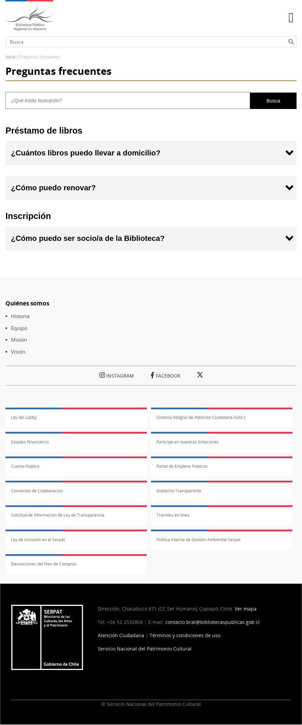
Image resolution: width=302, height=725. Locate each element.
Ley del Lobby (24, 417)
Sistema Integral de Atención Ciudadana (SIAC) (200, 417)
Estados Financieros (30, 441)
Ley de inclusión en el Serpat (38, 539)
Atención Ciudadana (121, 635)
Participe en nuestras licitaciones (187, 441)
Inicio (10, 57)
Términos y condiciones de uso (185, 635)
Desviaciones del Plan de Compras (44, 563)
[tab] (151, 153)
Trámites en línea (173, 515)
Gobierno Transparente (178, 490)
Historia (20, 316)
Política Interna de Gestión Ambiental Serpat (198, 539)
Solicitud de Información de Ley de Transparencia (58, 515)
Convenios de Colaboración (37, 490)
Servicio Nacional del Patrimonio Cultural (145, 648)
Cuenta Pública (25, 466)
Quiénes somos (27, 303)
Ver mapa (246, 608)
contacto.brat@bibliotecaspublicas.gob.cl (212, 622)
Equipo (19, 328)
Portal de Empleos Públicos (182, 466)
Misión (19, 340)
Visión (18, 351)
